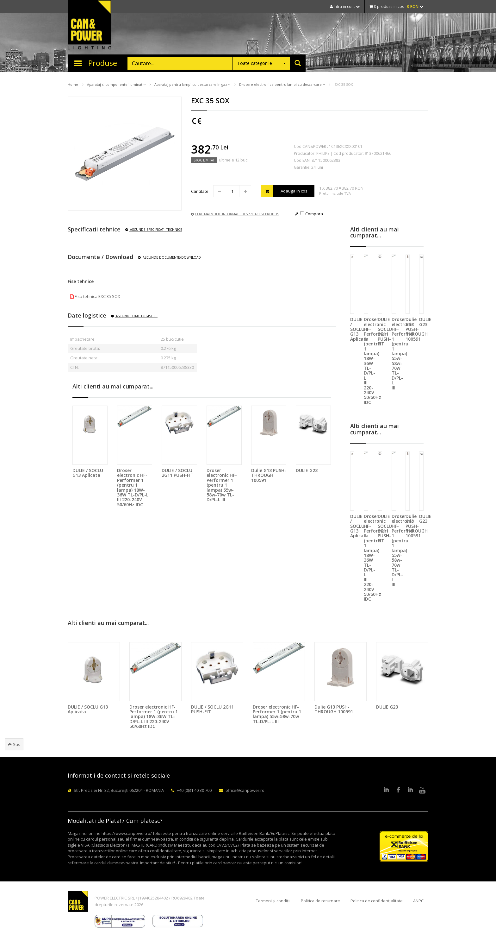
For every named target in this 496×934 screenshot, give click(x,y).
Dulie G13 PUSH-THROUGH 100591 (268, 475)
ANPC (418, 901)
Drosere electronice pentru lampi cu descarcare (282, 84)
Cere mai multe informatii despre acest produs (235, 214)
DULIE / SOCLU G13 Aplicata (87, 472)
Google (410, 790)
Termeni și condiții (273, 901)
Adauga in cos (284, 191)
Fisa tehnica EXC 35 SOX (95, 296)
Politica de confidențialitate (376, 901)
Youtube (422, 790)
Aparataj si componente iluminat (116, 84)
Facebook (398, 790)
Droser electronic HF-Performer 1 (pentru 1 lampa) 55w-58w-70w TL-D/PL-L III (222, 484)
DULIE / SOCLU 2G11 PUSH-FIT (178, 472)
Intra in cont (345, 6)
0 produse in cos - (396, 6)
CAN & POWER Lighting (89, 25)
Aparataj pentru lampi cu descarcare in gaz (192, 84)
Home (73, 84)
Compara (311, 214)
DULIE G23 (307, 470)
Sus (14, 744)
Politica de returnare (320, 901)
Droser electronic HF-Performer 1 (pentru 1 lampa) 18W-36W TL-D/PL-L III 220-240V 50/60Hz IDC (132, 487)
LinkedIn (386, 790)
